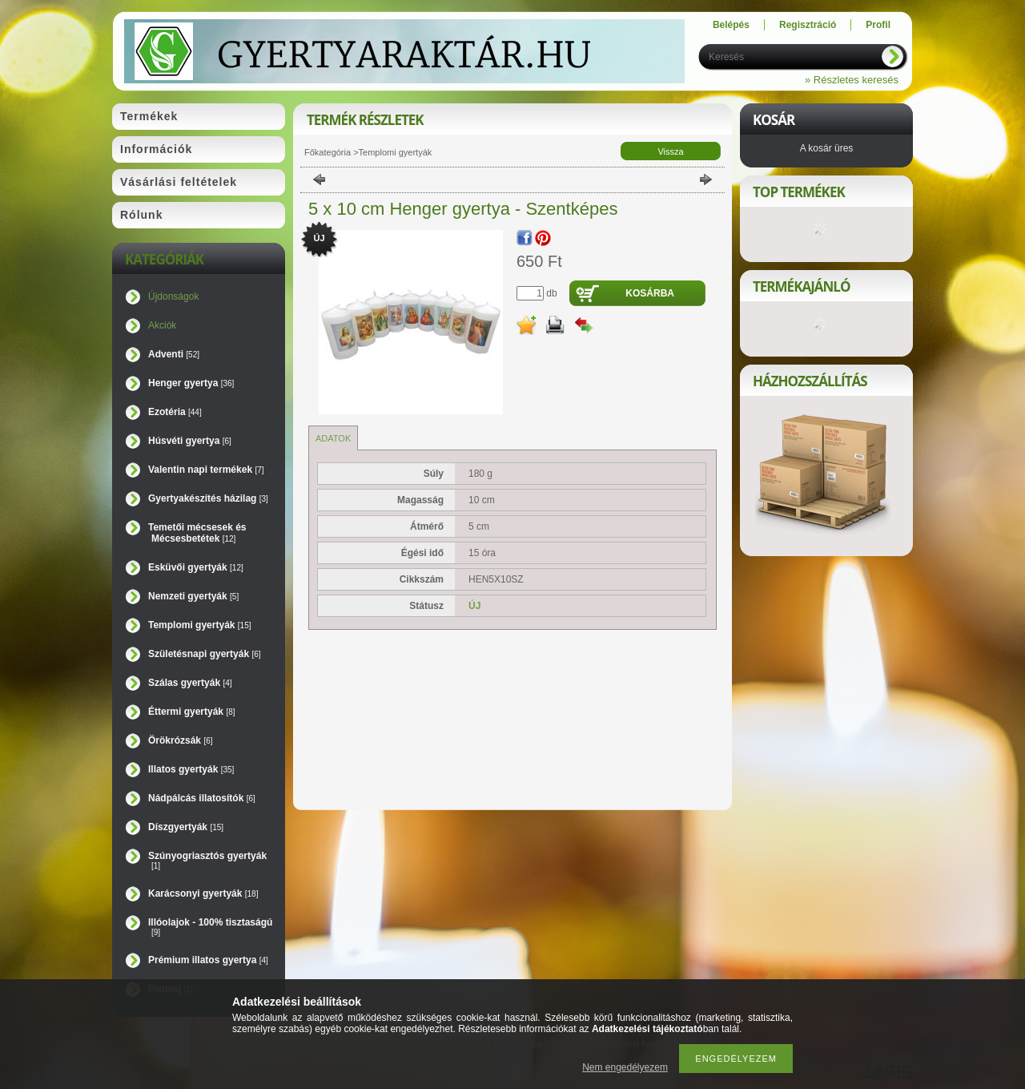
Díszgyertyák (185, 827)
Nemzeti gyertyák (193, 596)
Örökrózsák (180, 740)
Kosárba (649, 293)
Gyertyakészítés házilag (208, 498)
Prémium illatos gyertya (208, 960)
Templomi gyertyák (199, 625)
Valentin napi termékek (206, 469)
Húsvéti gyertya (189, 440)
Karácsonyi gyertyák (203, 893)
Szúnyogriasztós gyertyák (207, 860)
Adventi (173, 354)
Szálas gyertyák (190, 682)
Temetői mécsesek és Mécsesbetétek (197, 533)
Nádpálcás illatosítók (201, 798)
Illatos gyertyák (191, 769)
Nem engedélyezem (625, 1067)
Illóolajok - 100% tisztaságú (210, 927)
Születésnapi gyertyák (204, 653)
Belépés (731, 24)
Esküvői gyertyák (195, 567)
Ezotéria (175, 411)
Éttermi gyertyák (191, 711)
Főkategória (327, 152)
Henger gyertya (191, 383)
